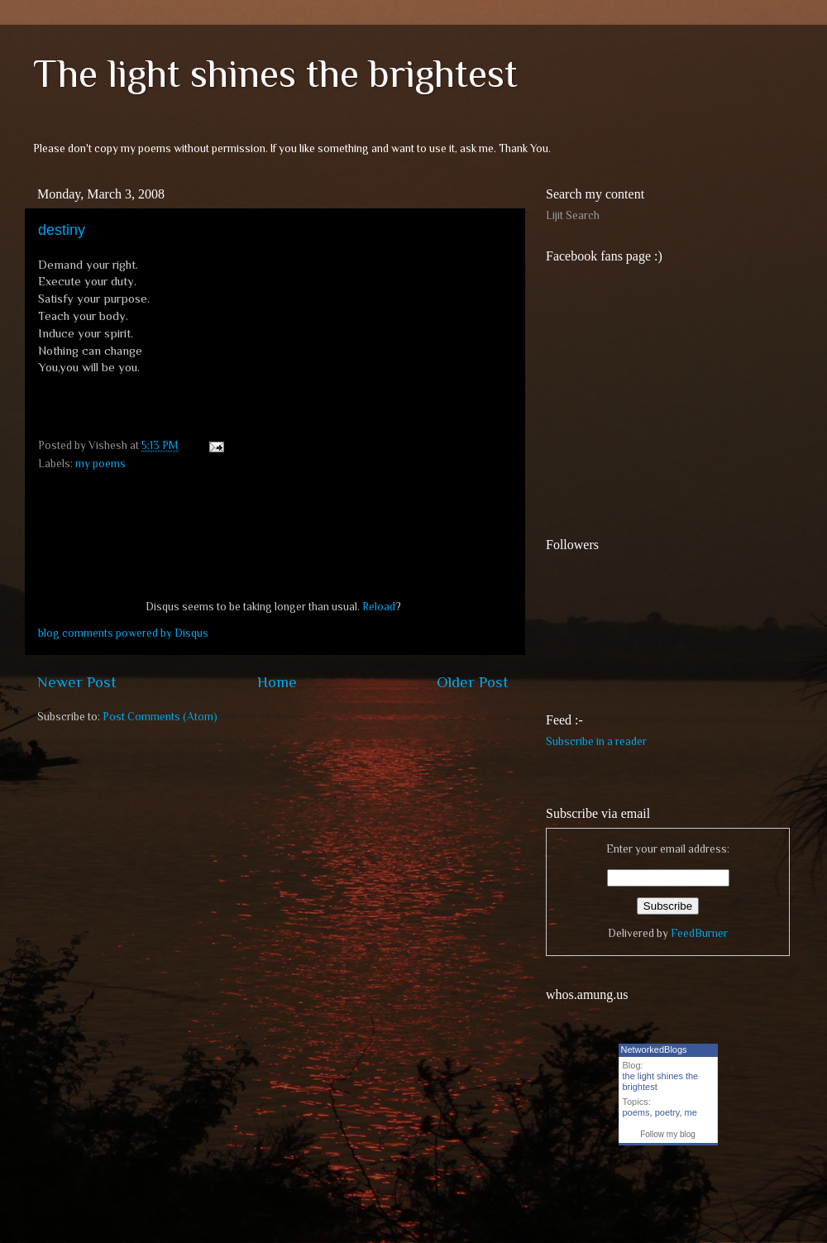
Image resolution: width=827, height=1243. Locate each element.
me (691, 1112)
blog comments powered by (123, 633)
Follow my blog (668, 1134)
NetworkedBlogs (654, 1049)
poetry (667, 1112)
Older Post (473, 682)
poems (636, 1112)
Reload (378, 606)
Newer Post (77, 682)
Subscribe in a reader (596, 741)
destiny (61, 230)
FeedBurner (699, 933)
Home (277, 682)
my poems (100, 463)
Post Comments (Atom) (160, 716)
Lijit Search (573, 215)
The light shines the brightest (275, 73)
